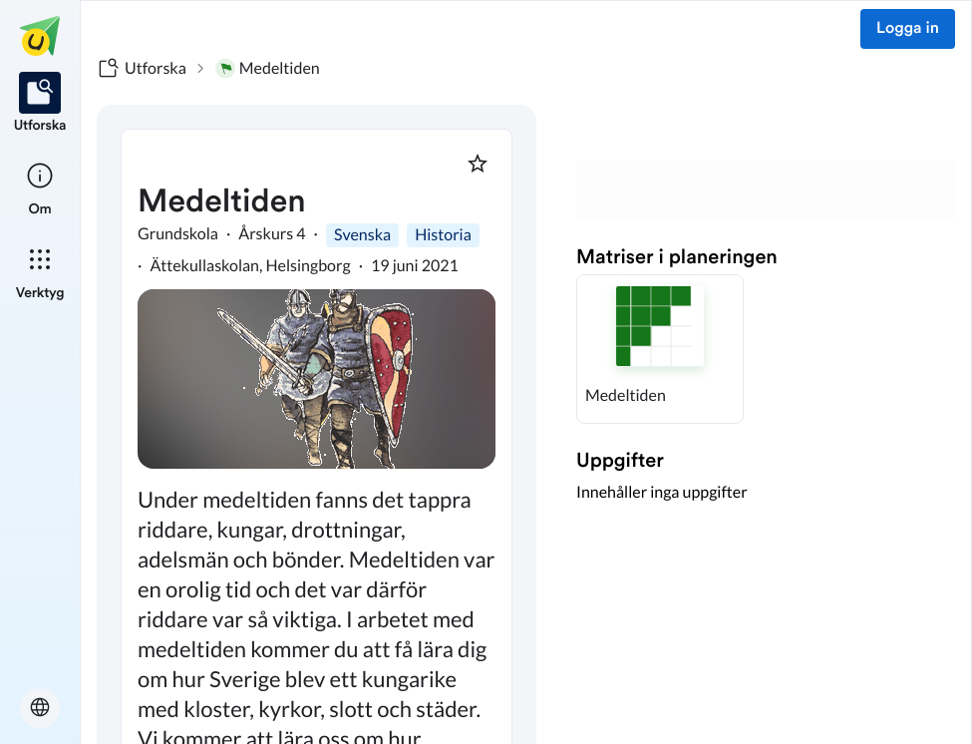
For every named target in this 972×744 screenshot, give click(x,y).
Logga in (907, 29)
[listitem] (40, 104)
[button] (660, 349)
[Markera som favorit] (477, 164)
